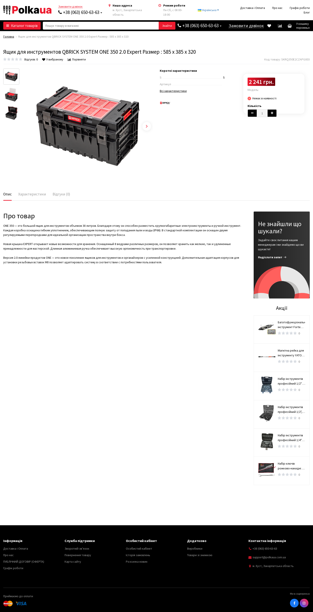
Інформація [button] (12, 541)
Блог (307, 12)
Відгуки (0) (61, 194)
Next (146, 126)
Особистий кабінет (139, 548)
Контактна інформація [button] (267, 541)
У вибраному (52, 59)
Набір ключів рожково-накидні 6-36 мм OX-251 (291, 466)
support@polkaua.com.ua (269, 557)
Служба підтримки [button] (80, 541)
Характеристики (32, 194)
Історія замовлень (138, 555)
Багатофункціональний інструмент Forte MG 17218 (291, 324)
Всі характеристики (173, 91)
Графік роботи (300, 8)
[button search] (167, 26)
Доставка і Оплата (252, 8)
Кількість (254, 106)
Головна (8, 36)
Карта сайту (73, 562)
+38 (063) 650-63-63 (80, 12)
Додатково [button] (196, 541)
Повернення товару (78, 555)
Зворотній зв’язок (77, 548)
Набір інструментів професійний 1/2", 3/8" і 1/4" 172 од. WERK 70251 (290, 409)
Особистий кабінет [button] (141, 541)
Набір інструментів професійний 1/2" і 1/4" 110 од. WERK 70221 (290, 381)
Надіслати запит (272, 257)
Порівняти (77, 59)
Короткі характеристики (178, 71)
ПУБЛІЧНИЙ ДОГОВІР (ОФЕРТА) (23, 562)
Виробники (194, 548)
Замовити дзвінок (70, 6)
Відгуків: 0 (31, 59)
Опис (7, 194)
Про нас (277, 8)
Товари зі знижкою (199, 555)
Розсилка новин (136, 562)
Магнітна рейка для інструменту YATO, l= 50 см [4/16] (291, 353)
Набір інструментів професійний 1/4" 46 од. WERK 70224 (290, 437)
